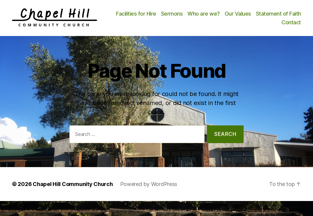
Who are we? (253, 15)
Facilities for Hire (186, 15)
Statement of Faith (254, 24)
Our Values (288, 15)
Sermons (222, 15)
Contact (291, 24)
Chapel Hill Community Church (73, 187)
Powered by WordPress (149, 187)
